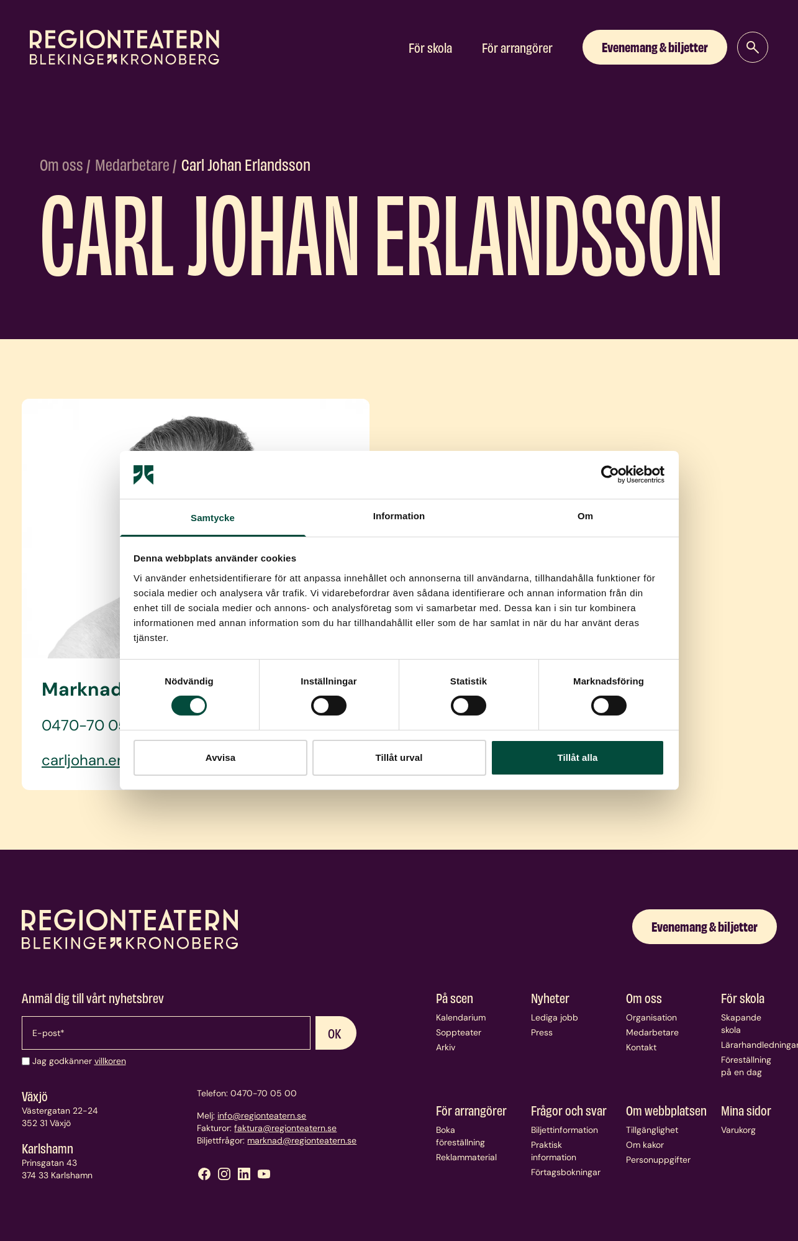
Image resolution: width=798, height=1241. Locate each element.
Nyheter (550, 997)
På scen (454, 997)
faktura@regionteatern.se (285, 1128)
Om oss (63, 164)
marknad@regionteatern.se (301, 1140)
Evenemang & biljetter (655, 46)
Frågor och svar (569, 1110)
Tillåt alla (577, 757)
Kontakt (641, 1047)
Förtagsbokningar (566, 1172)
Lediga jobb (554, 1017)
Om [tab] (585, 516)
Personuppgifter (658, 1159)
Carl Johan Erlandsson (246, 164)
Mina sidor (746, 1110)
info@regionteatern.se (261, 1115)
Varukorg (738, 1129)
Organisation (651, 1017)
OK (335, 1033)
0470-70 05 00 (263, 1093)
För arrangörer (517, 47)
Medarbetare (134, 164)
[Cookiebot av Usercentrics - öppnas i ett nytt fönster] (610, 474)
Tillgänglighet (652, 1129)
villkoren (110, 1060)
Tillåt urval (399, 757)
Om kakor (645, 1144)
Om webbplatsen (666, 1110)
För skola (430, 47)
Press (542, 1032)
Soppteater (458, 1032)
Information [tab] (399, 516)
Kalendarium (461, 1017)
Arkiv (445, 1047)
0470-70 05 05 (96, 725)
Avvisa (220, 757)
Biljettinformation (564, 1129)
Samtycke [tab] (213, 517)
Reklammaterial (466, 1157)
